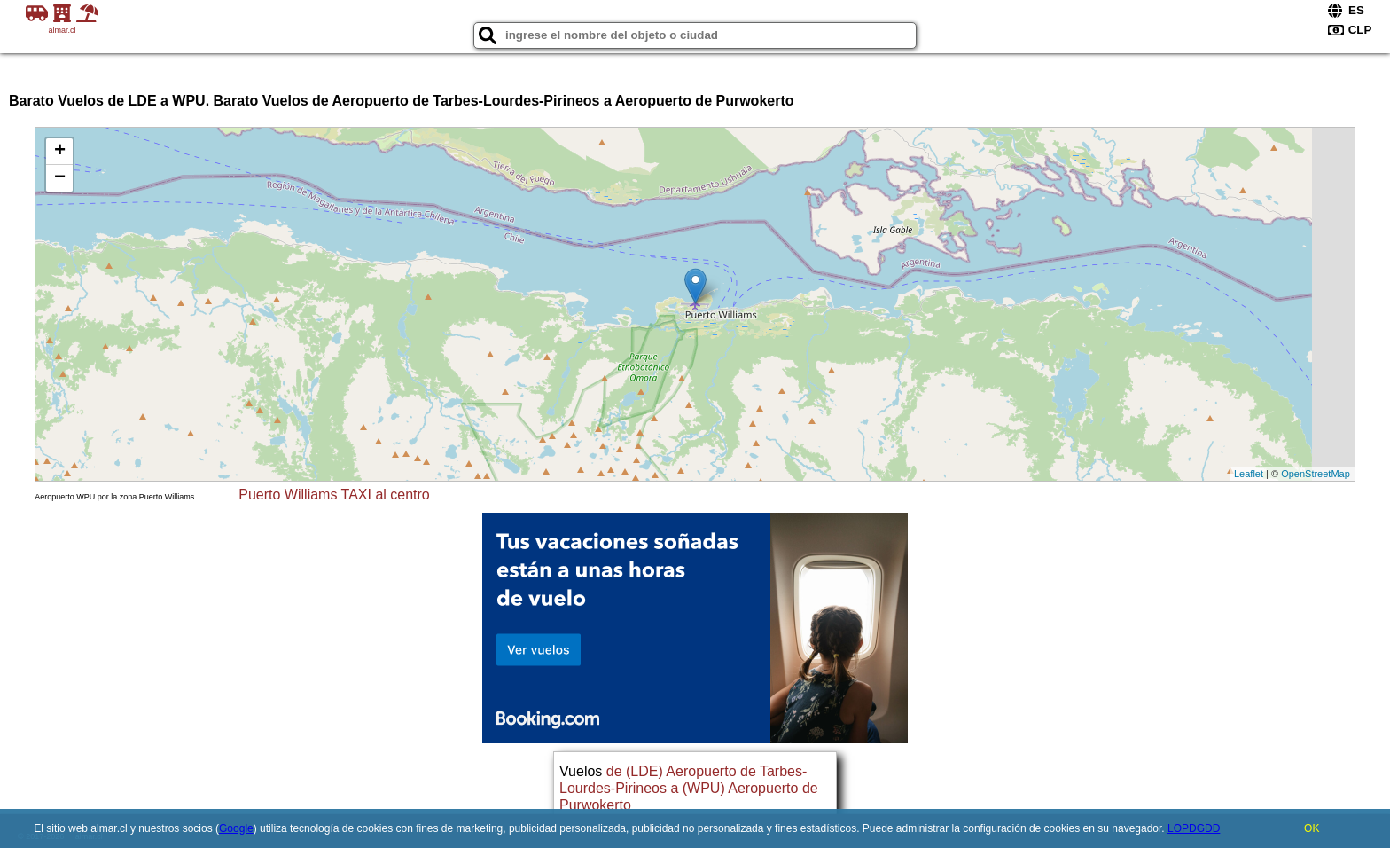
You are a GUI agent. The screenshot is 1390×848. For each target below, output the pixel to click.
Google (236, 828)
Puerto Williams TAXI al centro (333, 494)
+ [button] (60, 151)
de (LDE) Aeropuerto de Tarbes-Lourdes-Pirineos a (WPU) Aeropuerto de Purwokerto (688, 788)
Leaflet (1248, 473)
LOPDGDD (1193, 828)
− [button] (60, 178)
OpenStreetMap (1315, 473)
